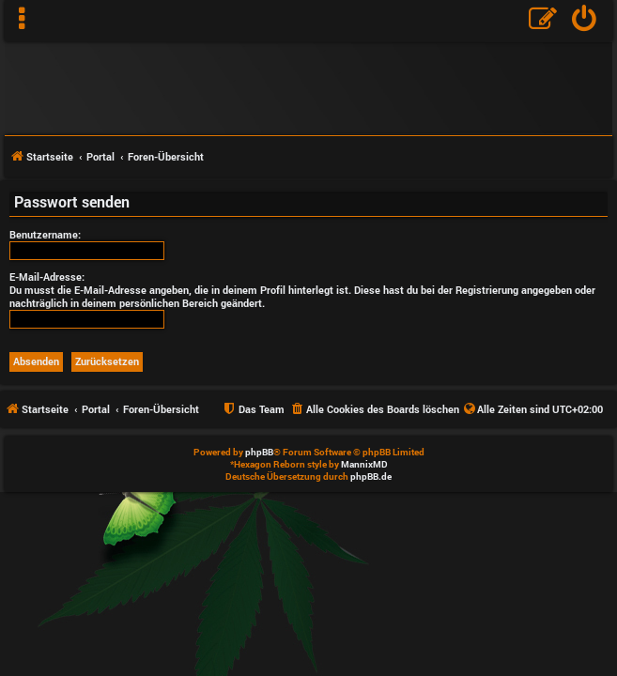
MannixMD (364, 464)
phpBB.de (371, 476)
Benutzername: (45, 234)
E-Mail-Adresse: (47, 276)
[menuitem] (584, 21)
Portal (100, 156)
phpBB (259, 452)
